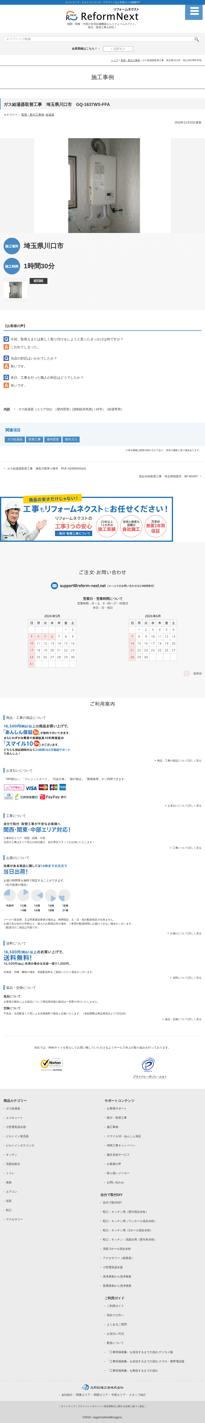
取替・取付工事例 (130, 60)
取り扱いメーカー (118, 1173)
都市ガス (71, 439)
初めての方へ (115, 1315)
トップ (114, 60)
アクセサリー (14, 1219)
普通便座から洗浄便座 (117, 1285)
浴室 (9, 1201)
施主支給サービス (118, 1154)
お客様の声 (114, 1164)
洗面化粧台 (13, 1164)
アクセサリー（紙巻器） (118, 1258)
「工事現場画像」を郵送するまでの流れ (132, 1370)
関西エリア (101, 1394)
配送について (115, 1343)
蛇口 (9, 1210)
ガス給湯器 (15, 439)
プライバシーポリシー (89, 1406)
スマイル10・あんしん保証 (124, 1136)
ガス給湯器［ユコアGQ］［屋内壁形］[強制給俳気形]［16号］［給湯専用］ (71, 409)
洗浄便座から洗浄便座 (117, 1276)
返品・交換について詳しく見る (183, 1019)
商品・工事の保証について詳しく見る (179, 760)
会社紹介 (67, 1394)
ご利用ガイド (115, 1306)
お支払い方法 (115, 1333)
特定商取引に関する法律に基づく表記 (124, 1406)
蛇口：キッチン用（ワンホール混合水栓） (130, 1221)
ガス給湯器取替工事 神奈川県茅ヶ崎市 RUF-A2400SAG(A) (46, 468)
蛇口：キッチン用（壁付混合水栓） (125, 1211)
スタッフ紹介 (137, 1394)
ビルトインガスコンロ (20, 1145)
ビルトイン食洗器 (17, 1136)
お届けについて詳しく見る (185, 933)
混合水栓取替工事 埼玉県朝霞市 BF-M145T (168, 476)
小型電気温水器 (16, 1127)
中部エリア (118, 1394)
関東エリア (83, 1394)
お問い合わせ (115, 1182)
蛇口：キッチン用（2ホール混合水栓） (128, 1230)
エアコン (11, 1191)
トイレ (10, 1173)
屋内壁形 (53, 439)
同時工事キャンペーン (121, 1145)
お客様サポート (117, 1108)
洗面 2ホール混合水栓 (117, 1248)
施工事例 (112, 1127)
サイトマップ (68, 1406)
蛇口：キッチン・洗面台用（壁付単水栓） (130, 1239)
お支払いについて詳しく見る (184, 805)
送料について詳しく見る (187, 977)
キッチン (11, 1154)
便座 (9, 1182)
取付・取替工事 (117, 1117)
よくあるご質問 (117, 1324)
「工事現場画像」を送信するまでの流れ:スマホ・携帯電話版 (145, 1361)
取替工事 (34, 439)
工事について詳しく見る (187, 847)
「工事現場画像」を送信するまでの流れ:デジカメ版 (140, 1352)
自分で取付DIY (112, 1202)
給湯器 (50, 114)
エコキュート (14, 1117)
